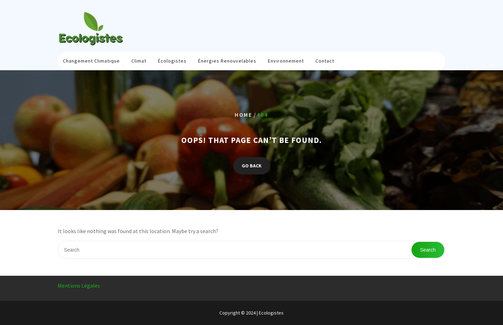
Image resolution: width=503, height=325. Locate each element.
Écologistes (172, 61)
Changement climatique (91, 61)
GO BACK (252, 166)
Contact (324, 61)
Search (428, 250)
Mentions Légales (79, 285)
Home (244, 114)
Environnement (286, 61)
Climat (138, 61)
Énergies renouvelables (227, 61)
